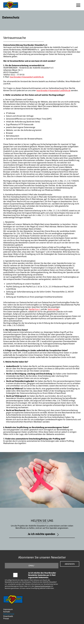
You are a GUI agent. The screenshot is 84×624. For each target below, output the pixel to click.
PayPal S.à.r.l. (34, 309)
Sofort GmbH (53, 309)
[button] (78, 5)
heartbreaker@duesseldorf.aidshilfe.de (27, 77)
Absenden (70, 564)
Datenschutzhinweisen (43, 586)
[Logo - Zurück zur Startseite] (10, 5)
